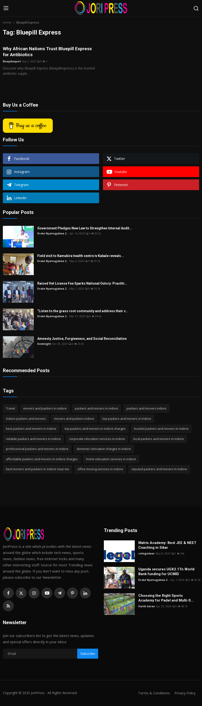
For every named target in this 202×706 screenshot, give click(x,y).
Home (7, 22)
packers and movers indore (146, 409)
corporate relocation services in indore (97, 439)
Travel (10, 409)
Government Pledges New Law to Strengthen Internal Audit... (84, 229)
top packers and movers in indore (126, 419)
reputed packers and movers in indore (159, 469)
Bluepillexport (12, 62)
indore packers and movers (26, 419)
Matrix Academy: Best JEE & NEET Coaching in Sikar (167, 545)
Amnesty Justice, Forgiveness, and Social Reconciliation (82, 339)
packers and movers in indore (96, 409)
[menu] (6, 8)
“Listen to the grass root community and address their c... (83, 311)
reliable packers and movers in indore (33, 439)
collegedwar (146, 554)
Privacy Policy (184, 693)
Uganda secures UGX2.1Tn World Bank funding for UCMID (166, 572)
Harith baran (146, 606)
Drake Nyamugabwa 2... (52, 234)
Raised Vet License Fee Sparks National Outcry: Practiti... (82, 284)
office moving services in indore (100, 469)
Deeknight (44, 344)
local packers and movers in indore (158, 439)
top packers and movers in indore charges (95, 429)
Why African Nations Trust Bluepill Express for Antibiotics (49, 52)
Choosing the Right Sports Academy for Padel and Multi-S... (166, 598)
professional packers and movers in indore (37, 449)
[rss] (8, 606)
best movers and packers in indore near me (37, 469)
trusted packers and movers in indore (161, 429)
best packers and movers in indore (31, 429)
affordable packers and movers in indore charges (42, 459)
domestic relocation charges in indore (104, 449)
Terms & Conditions (152, 693)
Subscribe (87, 654)
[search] (196, 8)
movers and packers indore (74, 419)
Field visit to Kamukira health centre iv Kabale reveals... (80, 256)
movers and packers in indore (45, 409)
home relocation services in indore (111, 459)
